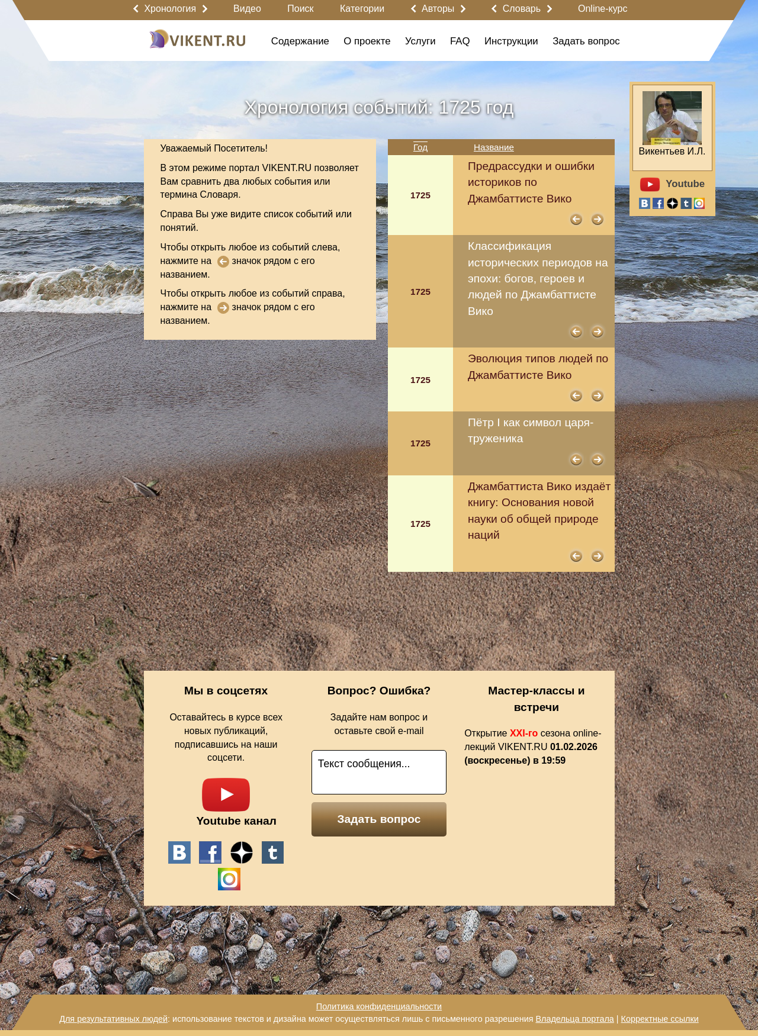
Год (420, 147)
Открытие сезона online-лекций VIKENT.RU (532, 746)
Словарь (522, 9)
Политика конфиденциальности (379, 1006)
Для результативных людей (113, 1019)
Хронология (170, 9)
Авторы (438, 9)
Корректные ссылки (660, 1019)
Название (494, 147)
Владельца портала (574, 1019)
